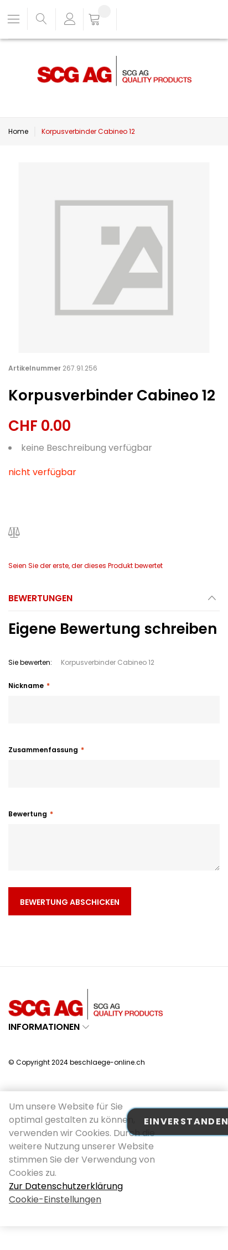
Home (18, 131)
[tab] (114, 601)
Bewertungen (40, 598)
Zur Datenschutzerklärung (66, 1186)
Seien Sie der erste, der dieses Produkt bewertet (85, 565)
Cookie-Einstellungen (55, 1199)
